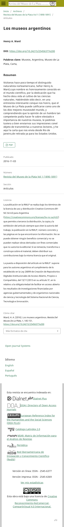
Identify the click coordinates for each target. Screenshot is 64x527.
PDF (10, 144)
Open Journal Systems (17, 345)
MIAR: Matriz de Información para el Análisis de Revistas (31, 437)
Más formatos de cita (16, 330)
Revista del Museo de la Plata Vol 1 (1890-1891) (27, 14)
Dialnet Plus (40, 398)
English (9, 365)
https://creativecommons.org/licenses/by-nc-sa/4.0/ (31, 217)
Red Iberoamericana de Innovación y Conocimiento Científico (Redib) (28, 455)
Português (11, 375)
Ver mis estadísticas (32, 482)
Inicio (6, 11)
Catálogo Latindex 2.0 (28, 429)
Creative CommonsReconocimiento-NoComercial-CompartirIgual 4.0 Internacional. (35, 501)
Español (9, 370)
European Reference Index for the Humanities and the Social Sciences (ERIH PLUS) (31, 419)
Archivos (17, 11)
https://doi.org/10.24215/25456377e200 (32, 51)
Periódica (22, 445)
